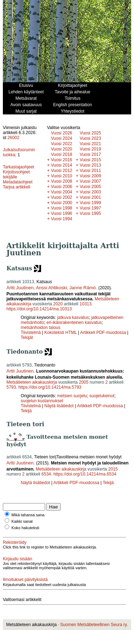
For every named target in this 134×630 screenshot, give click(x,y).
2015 (113, 469)
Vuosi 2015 (90, 159)
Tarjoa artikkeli (16, 187)
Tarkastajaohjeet (18, 166)
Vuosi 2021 (90, 143)
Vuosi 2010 (61, 175)
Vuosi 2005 (90, 186)
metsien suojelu (72, 395)
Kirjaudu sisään (17, 558)
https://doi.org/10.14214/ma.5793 (49, 387)
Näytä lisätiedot (59, 405)
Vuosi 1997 (90, 208)
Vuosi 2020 (61, 149)
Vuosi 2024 (61, 138)
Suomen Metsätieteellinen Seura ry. (94, 624)
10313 (85, 303)
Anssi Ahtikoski (51, 287)
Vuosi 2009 (90, 175)
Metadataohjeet (18, 181)
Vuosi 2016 (61, 159)
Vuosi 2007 (90, 181)
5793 (11, 387)
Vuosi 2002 (61, 197)
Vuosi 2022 (61, 143)
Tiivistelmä (31, 332)
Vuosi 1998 (61, 208)
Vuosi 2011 (90, 170)
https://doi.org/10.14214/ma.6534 (84, 474)
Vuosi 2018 (61, 154)
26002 (13, 137)
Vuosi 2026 (61, 133)
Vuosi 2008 (61, 181)
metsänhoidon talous (40, 327)
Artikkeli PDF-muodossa (103, 332)
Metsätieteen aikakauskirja (31, 382)
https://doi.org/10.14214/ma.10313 (39, 308)
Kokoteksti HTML (61, 332)
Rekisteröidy (14, 542)
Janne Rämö (82, 287)
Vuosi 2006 (61, 186)
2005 (84, 382)
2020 (58, 303)
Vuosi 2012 (61, 170)
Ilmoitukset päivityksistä (25, 579)
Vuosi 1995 (90, 213)
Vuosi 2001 (90, 197)
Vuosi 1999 (90, 202)
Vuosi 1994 (61, 218)
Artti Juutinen (20, 287)
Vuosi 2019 (90, 149)
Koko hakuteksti (25, 528)
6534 (46, 474)
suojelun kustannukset (42, 400)
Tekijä (26, 410)
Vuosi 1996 (61, 213)
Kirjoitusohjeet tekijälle (16, 174)
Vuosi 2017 (90, 154)
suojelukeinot (101, 395)
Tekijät (27, 337)
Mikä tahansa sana (27, 515)
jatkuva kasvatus (73, 317)
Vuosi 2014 (61, 165)
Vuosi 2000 (61, 202)
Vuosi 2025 (90, 133)
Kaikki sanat (22, 521)
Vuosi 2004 (61, 192)
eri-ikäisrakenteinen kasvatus (74, 322)
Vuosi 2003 (90, 192)
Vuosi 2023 (90, 138)
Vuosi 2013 (90, 165)
